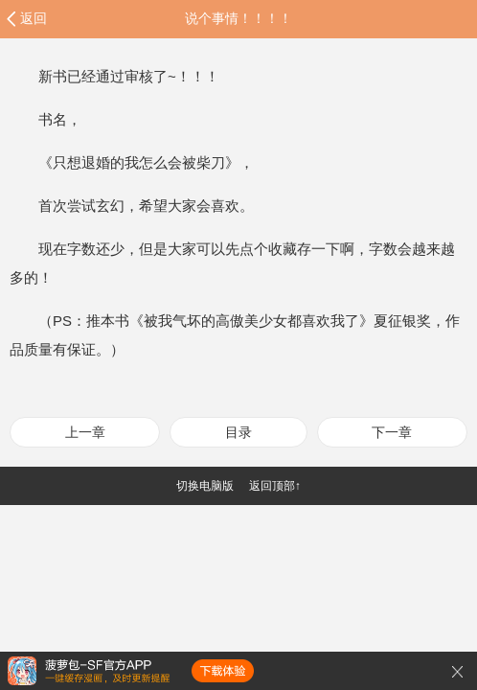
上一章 (85, 432)
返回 (33, 18)
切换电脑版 (205, 486)
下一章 (392, 432)
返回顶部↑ (275, 486)
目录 (238, 432)
